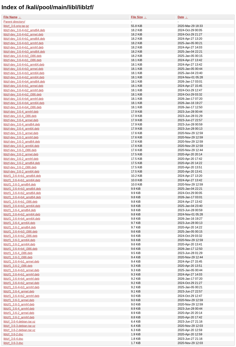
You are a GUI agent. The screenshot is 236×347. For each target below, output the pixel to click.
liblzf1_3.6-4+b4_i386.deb (20, 248)
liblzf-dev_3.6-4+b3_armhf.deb (24, 43)
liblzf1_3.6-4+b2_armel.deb (21, 283)
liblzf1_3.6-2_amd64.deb (20, 227)
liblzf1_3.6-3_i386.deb (18, 257)
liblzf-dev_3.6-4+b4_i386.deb (22, 107)
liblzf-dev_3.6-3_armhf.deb (21, 137)
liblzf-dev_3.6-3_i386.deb (20, 150)
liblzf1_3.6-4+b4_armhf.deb (21, 278)
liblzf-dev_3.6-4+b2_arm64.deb (24, 77)
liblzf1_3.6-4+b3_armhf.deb (21, 287)
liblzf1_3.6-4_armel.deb (19, 291)
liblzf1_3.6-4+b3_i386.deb (20, 231)
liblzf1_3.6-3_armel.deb (19, 300)
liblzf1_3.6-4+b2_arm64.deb (22, 214)
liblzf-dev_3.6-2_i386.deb (20, 167)
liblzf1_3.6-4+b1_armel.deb (21, 261)
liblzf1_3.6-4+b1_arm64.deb (22, 180)
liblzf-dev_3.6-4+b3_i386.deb (22, 55)
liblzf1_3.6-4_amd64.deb (20, 210)
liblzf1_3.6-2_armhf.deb (19, 317)
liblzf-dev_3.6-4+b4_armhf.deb (24, 98)
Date (181, 17)
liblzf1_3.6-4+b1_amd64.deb (22, 175)
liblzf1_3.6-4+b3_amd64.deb (22, 188)
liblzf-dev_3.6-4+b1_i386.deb (22, 60)
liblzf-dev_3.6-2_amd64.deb (22, 163)
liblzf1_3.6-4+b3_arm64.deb (22, 205)
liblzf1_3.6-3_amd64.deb (20, 184)
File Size (137, 17)
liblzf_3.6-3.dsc (13, 343)
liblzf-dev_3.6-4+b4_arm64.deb (24, 103)
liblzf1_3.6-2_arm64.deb (19, 244)
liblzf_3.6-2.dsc (13, 334)
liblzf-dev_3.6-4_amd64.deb (22, 124)
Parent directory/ (14, 21)
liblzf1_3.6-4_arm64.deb (19, 222)
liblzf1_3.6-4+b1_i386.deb (20, 201)
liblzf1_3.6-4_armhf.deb (19, 308)
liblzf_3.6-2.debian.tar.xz (19, 330)
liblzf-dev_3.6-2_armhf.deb (21, 158)
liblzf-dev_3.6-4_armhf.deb (21, 111)
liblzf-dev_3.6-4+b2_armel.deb (23, 34)
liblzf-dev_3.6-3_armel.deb (21, 133)
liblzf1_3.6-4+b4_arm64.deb (22, 218)
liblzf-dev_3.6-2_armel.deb (21, 154)
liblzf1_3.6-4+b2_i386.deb (20, 235)
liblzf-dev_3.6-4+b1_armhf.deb (24, 47)
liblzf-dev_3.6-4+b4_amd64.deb (24, 81)
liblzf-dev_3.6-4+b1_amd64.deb (24, 38)
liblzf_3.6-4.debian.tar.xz (19, 321)
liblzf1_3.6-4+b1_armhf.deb (21, 274)
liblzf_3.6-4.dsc (13, 338)
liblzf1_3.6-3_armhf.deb (19, 304)
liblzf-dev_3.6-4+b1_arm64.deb (24, 64)
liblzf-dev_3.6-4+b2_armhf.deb (24, 90)
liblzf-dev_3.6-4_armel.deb (21, 120)
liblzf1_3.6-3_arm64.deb (19, 240)
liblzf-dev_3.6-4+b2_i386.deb (22, 94)
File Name (11, 17)
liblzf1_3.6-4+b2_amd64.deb (22, 193)
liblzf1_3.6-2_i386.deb (18, 265)
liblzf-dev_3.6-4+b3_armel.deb (23, 68)
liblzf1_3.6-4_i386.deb (18, 253)
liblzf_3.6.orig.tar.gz (16, 26)
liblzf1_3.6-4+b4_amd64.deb (22, 197)
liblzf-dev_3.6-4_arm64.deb (21, 128)
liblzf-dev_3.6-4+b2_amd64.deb (24, 30)
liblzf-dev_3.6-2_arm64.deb (21, 171)
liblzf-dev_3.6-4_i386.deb (20, 116)
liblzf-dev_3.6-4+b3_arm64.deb (24, 73)
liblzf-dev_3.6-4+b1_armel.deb (23, 85)
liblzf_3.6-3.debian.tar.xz (19, 325)
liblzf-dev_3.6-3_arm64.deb (21, 145)
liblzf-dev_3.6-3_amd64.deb (22, 141)
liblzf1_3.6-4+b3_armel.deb (21, 270)
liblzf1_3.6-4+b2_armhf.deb (21, 295)
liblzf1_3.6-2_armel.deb (19, 312)
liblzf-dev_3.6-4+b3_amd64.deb (24, 51)
